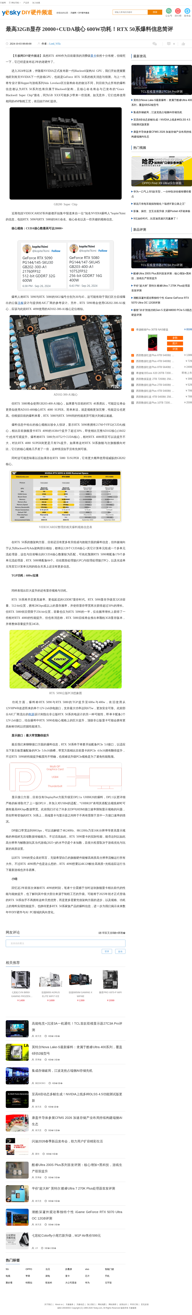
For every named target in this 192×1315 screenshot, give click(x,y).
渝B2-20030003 (64, 1308)
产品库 (26, 3)
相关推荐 (13, 963)
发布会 (187, 12)
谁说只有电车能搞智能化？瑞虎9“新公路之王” (159, 203)
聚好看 (9, 1282)
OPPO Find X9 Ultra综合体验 (161, 183)
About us (59, 1304)
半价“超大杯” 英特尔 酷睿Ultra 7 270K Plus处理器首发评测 (73, 1188)
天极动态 (80, 1304)
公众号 (168, 12)
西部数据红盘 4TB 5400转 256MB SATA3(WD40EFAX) (155, 396)
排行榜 (178, 12)
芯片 (87, 1276)
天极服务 (69, 1304)
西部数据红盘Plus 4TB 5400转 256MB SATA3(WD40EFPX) (155, 361)
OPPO (29, 1269)
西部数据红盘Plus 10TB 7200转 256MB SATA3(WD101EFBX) (155, 402)
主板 (21, 303)
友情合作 (123, 1304)
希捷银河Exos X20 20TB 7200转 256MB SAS (155, 373)
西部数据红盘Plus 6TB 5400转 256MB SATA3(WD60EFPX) (155, 355)
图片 (175, 343)
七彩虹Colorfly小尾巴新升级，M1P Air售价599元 (66, 1235)
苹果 (28, 1276)
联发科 (48, 1282)
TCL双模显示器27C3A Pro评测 (162, 91)
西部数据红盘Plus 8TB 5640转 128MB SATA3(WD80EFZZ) (155, 367)
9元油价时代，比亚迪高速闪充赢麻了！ (155, 218)
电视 (8, 1276)
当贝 (47, 1269)
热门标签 (13, 1260)
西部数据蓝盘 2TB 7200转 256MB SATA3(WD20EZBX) (155, 379)
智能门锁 (109, 1269)
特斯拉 (29, 1282)
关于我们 (48, 1304)
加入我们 (91, 1304)
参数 (175, 337)
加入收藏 (36, 3)
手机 (107, 1276)
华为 (87, 1282)
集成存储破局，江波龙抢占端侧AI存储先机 (62, 1070)
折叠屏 (68, 1269)
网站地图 (102, 1304)
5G (7, 1269)
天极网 (3, 3)
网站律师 (112, 1304)
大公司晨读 (70, 1282)
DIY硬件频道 (26, 13)
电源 (31, 714)
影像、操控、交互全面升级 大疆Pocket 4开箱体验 (161, 211)
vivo (87, 1269)
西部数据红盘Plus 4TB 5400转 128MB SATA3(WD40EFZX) (155, 390)
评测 (175, 349)
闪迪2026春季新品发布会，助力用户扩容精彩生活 (67, 1141)
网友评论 (13, 932)
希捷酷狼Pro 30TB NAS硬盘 (152, 329)
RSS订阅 (134, 1304)
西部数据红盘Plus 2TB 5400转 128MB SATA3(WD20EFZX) (155, 385)
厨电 (47, 1276)
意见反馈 (145, 1304)
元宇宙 (108, 1282)
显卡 (93, 55)
